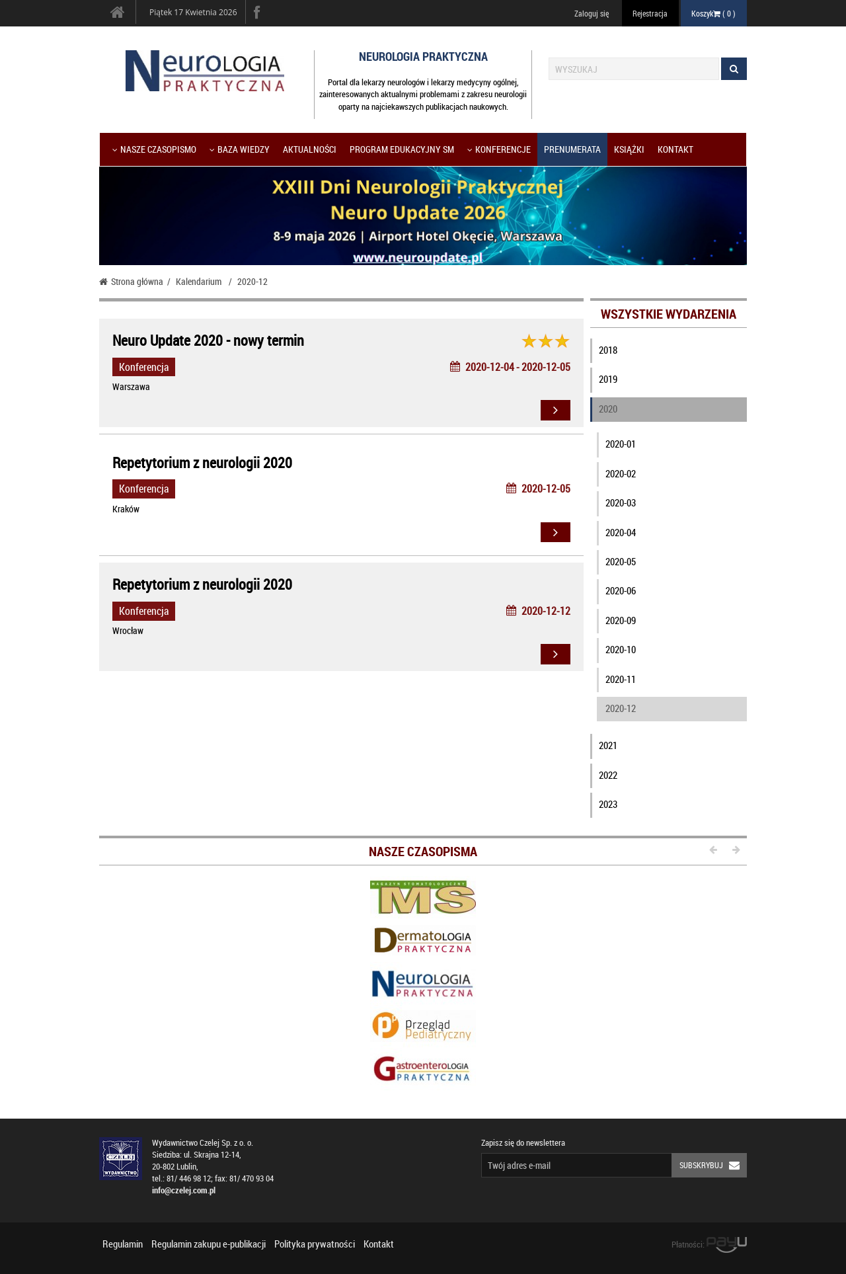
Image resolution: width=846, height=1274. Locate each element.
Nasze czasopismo (154, 149)
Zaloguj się (591, 13)
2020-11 (620, 679)
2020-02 (620, 473)
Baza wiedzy (240, 149)
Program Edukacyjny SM (402, 149)
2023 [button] (608, 804)
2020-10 (620, 649)
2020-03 (620, 502)
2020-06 (620, 590)
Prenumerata (572, 149)
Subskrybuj (713, 1165)
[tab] (669, 353)
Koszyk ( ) (713, 13)
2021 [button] (608, 745)
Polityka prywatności (314, 1243)
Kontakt (675, 149)
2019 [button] (608, 378)
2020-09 (620, 620)
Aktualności (309, 149)
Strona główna (131, 281)
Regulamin (122, 1243)
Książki (629, 149)
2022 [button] (608, 774)
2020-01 (620, 443)
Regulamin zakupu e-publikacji (208, 1243)
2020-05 (620, 561)
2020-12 (620, 708)
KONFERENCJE (499, 149)
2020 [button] (608, 408)
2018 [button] (608, 349)
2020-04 (620, 532)
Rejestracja (650, 13)
